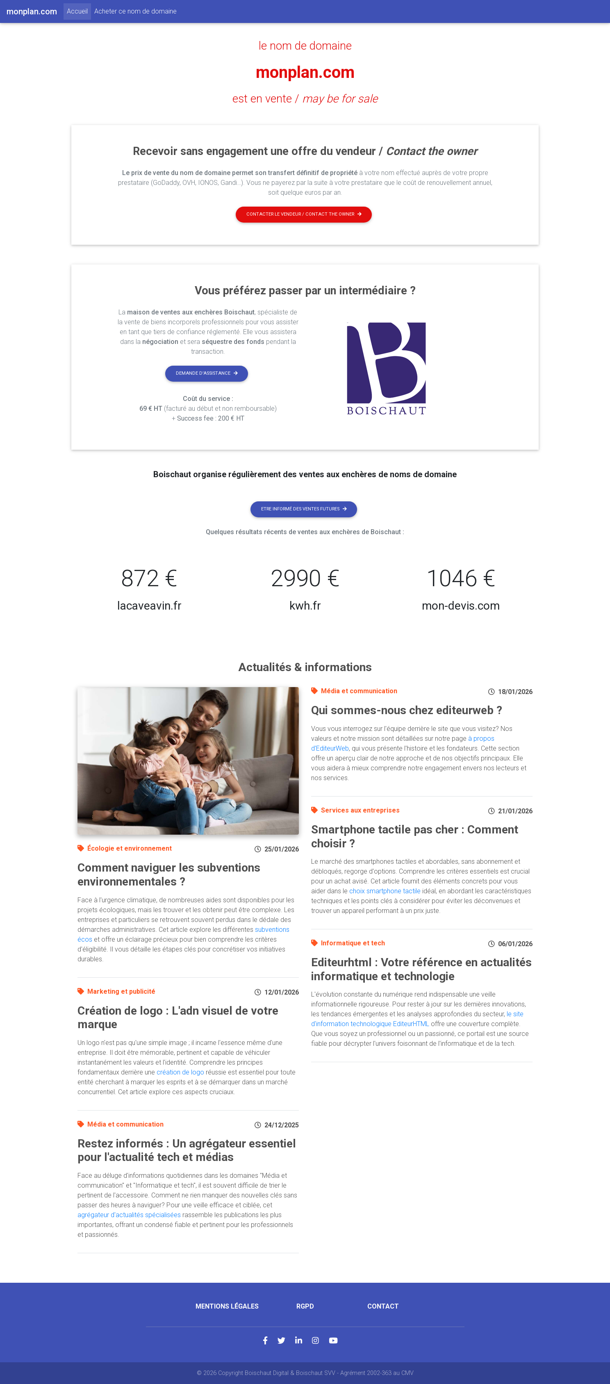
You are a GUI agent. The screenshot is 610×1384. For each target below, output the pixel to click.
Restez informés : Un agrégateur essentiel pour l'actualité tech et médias (186, 1150)
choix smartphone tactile (385, 891)
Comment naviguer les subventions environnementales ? (168, 874)
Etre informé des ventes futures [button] (304, 509)
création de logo (180, 1072)
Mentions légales (227, 1306)
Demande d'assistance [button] (207, 373)
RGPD (305, 1306)
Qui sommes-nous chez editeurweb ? (406, 710)
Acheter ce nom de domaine (135, 11)
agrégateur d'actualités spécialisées (129, 1215)
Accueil (79, 10)
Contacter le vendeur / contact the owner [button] (304, 214)
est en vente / (305, 98)
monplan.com (305, 72)
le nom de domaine (305, 45)
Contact (383, 1306)
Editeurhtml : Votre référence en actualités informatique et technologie (421, 969)
